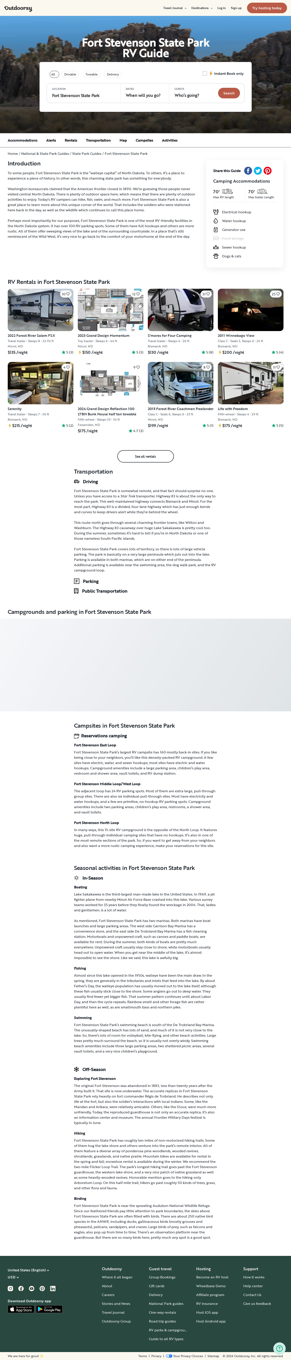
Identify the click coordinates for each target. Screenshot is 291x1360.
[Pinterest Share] (268, 171)
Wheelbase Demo (211, 1286)
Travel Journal (174, 8)
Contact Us (252, 1294)
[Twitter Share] (258, 171)
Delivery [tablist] (113, 74)
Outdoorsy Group (116, 1321)
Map (123, 140)
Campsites (144, 140)
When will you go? (143, 92)
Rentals (71, 140)
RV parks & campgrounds (170, 1330)
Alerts (51, 140)
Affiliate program (210, 1294)
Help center (253, 1286)
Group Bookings (162, 1277)
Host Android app (211, 1321)
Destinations (201, 8)
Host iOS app (207, 1312)
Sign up (236, 8)
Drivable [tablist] (70, 74)
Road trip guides (162, 1321)
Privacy (156, 1356)
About (107, 1286)
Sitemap (213, 1356)
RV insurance (207, 1303)
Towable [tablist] (92, 74)
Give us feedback (257, 1303)
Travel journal (113, 1312)
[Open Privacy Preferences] (184, 1356)
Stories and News (116, 1303)
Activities (169, 140)
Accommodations (22, 140)
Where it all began (117, 1277)
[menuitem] (174, 8)
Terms (142, 1356)
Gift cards (156, 1286)
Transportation (98, 140)
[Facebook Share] (248, 171)
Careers (108, 1294)
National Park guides (166, 1303)
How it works (253, 1277)
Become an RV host (212, 1277)
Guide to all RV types (166, 1338)
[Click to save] (66, 294)
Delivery (156, 1294)
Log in (221, 8)
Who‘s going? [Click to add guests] (187, 92)
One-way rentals (162, 1312)
